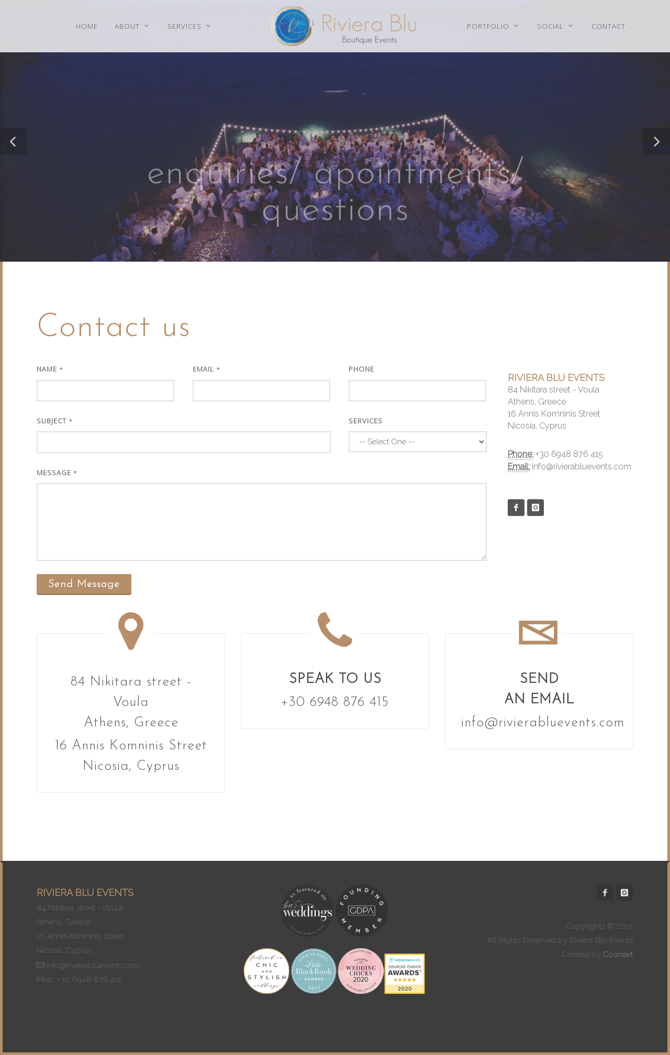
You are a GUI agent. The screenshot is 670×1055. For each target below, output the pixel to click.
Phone (361, 369)
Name (50, 369)
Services (366, 420)
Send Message (84, 584)
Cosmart (618, 954)
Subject (55, 420)
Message (57, 472)
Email (206, 369)
